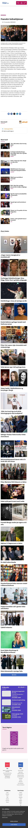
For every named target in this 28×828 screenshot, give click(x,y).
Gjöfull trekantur (6, 627)
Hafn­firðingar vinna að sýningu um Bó (14, 301)
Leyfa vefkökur (14, 824)
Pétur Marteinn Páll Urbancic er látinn (13, 482)
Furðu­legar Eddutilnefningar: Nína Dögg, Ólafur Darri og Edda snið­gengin (18, 153)
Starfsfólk (20, 778)
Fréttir (7, 792)
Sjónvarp (7, 800)
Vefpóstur (20, 781)
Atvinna (20, 795)
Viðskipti (7, 794)
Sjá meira (14, 675)
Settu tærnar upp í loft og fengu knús (13, 367)
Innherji (20, 792)
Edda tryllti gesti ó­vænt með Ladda (12, 501)
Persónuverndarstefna (7, 773)
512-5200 (21, 770)
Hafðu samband (21, 773)
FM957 (20, 802)
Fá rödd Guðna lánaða (8, 562)
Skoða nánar (5, 817)
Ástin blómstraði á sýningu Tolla (12, 671)
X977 (21, 803)
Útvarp (7, 802)
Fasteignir (20, 794)
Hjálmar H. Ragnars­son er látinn (11, 543)
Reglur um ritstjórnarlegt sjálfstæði (7, 771)
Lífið (7, 797)
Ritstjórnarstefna (21, 775)
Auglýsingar (20, 772)
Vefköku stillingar (14, 821)
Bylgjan (20, 800)
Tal (20, 805)
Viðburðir (20, 797)
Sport (7, 795)
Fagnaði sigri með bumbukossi (18, 202)
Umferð (20, 780)
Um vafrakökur (20, 783)
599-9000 (8, 777)
